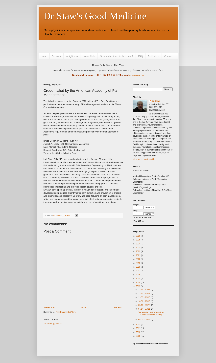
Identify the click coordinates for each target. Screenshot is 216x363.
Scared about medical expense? (116, 56)
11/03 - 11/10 (144, 297)
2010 (138, 332)
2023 (138, 247)
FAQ (140, 56)
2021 (138, 255)
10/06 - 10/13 (144, 301)
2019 (138, 263)
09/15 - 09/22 (144, 305)
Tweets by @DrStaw (53, 323)
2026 (138, 236)
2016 (138, 275)
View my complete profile (144, 159)
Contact (168, 56)
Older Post (117, 307)
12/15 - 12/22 (144, 289)
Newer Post (49, 307)
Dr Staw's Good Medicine (95, 15)
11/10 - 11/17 (144, 293)
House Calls (89, 56)
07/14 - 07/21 (144, 309)
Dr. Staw (156, 101)
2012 (138, 324)
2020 (138, 259)
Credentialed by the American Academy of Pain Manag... (151, 313)
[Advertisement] (82, 46)
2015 (138, 278)
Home (44, 56)
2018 (138, 267)
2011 (138, 328)
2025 (138, 240)
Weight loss (72, 56)
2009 (138, 336)
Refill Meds (153, 56)
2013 (138, 286)
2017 (138, 271)
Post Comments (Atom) (66, 312)
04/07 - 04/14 (144, 319)
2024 (138, 244)
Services (56, 56)
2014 (138, 282)
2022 (138, 251)
